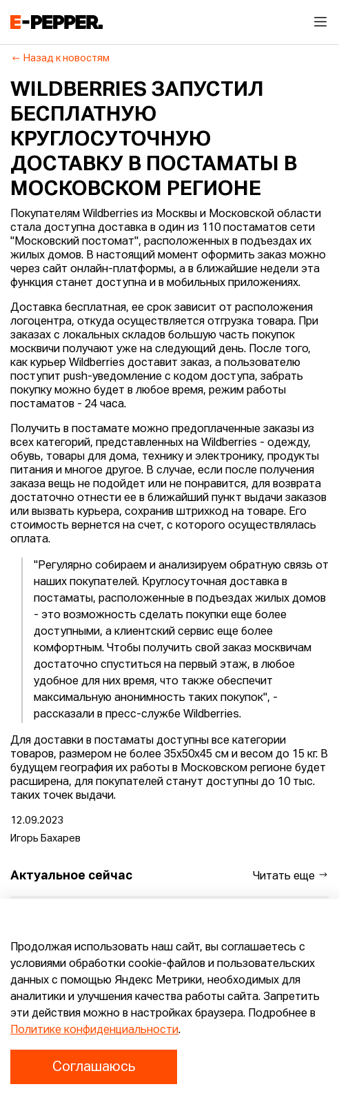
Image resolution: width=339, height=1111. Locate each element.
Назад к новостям (60, 58)
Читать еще (291, 875)
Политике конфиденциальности (94, 1030)
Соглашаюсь (93, 1067)
